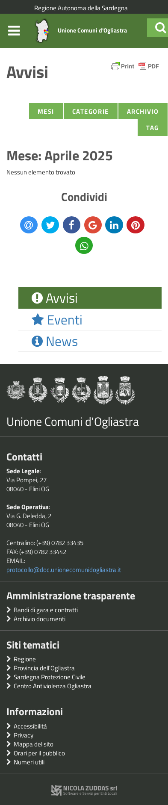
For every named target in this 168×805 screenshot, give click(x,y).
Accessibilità (30, 726)
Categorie (90, 111)
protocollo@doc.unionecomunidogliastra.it (63, 570)
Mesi (46, 111)
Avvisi (55, 298)
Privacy (23, 735)
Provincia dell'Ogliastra (44, 668)
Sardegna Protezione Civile (49, 677)
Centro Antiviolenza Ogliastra (52, 686)
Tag (152, 128)
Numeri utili (29, 762)
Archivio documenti (39, 619)
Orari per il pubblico (39, 753)
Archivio (143, 111)
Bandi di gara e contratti (46, 610)
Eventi (57, 320)
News (55, 341)
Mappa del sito (33, 744)
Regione (25, 659)
